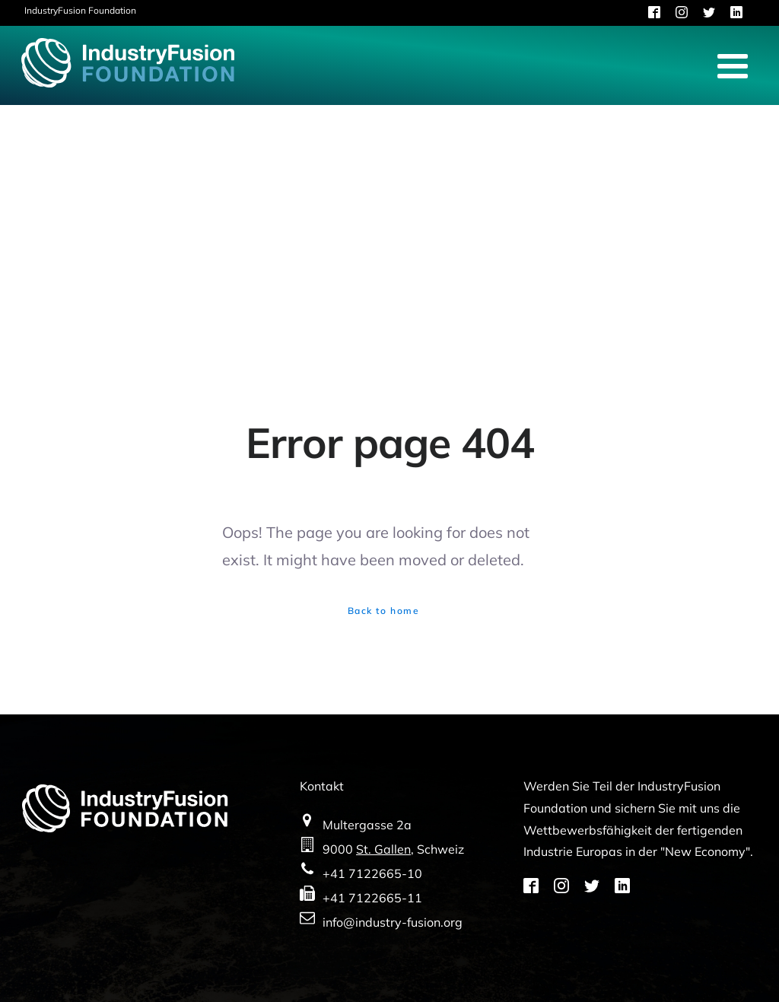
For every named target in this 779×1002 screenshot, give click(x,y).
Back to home (384, 610)
